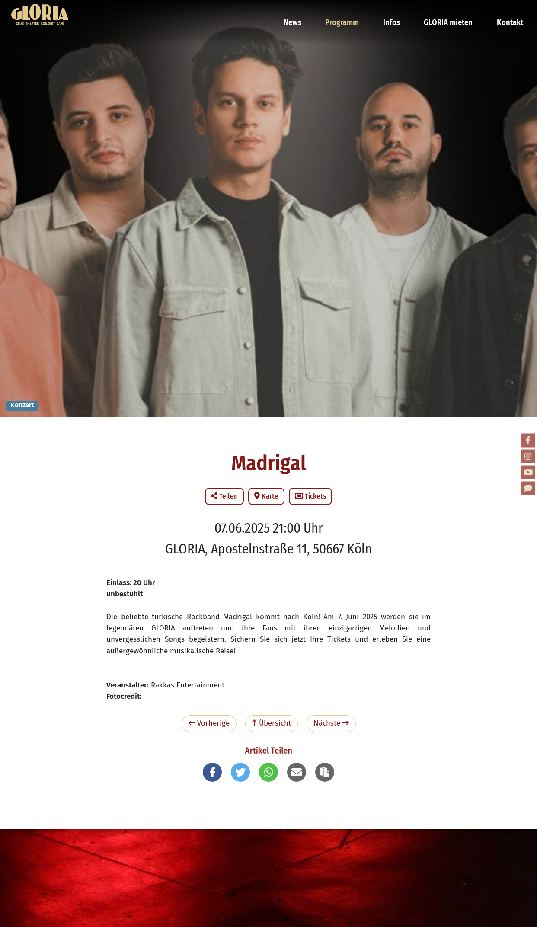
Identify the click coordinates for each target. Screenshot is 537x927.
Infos (397, 11)
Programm (351, 11)
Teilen (224, 496)
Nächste (331, 723)
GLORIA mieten (451, 11)
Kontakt (509, 11)
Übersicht (271, 723)
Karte (266, 496)
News (303, 11)
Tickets (310, 496)
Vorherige (209, 723)
